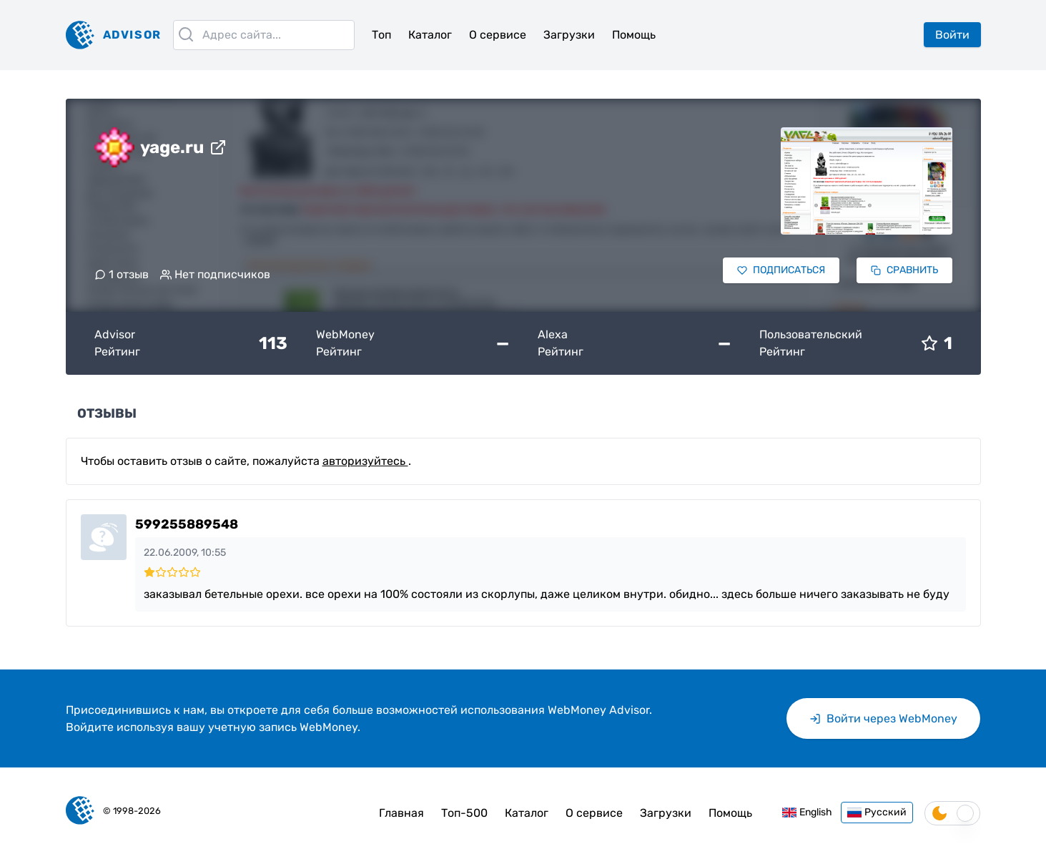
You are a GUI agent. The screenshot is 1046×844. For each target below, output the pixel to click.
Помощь (634, 34)
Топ (381, 34)
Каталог (430, 34)
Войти (952, 34)
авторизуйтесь (365, 461)
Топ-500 (464, 813)
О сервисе (497, 34)
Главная (401, 813)
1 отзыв (121, 274)
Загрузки (569, 34)
